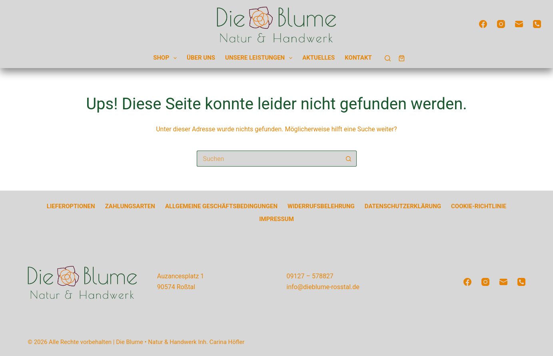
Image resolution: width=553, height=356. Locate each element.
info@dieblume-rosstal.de (323, 287)
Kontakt (358, 57)
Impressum (276, 219)
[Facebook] (483, 24)
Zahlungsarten (130, 206)
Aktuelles (318, 57)
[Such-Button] (349, 159)
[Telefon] (537, 24)
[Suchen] (388, 58)
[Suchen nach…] (269, 159)
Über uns (201, 57)
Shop (166, 58)
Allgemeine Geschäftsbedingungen (221, 206)
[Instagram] (501, 24)
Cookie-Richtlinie (478, 206)
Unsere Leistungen (260, 58)
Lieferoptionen (71, 206)
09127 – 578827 (310, 276)
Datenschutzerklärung (403, 206)
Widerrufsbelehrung (321, 206)
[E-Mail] (519, 24)
